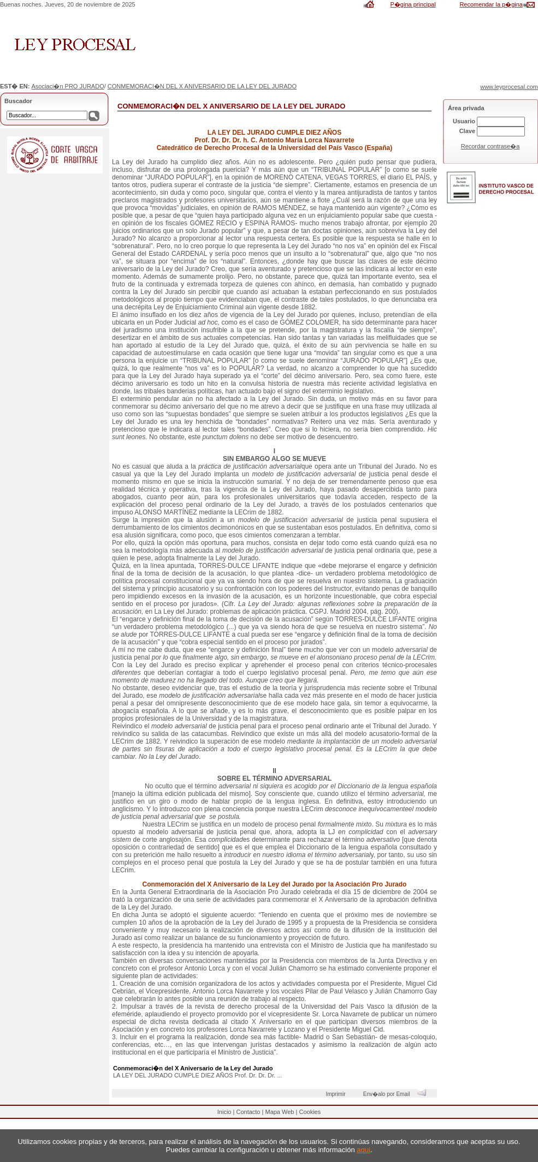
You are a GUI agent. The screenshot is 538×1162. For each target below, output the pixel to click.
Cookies (310, 1112)
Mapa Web (279, 1112)
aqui (363, 1150)
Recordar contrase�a (490, 146)
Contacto (248, 1112)
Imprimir (337, 1094)
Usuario (464, 121)
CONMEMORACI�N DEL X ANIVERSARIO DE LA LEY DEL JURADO (202, 86)
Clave (467, 131)
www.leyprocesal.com (509, 86)
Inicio (224, 1112)
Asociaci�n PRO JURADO (67, 86)
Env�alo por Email (397, 1094)
